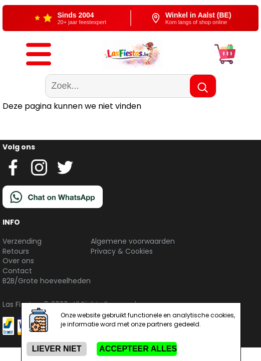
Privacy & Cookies (122, 251)
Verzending (22, 241)
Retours (16, 251)
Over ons (18, 261)
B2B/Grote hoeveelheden (47, 281)
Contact (17, 271)
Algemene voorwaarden (133, 241)
